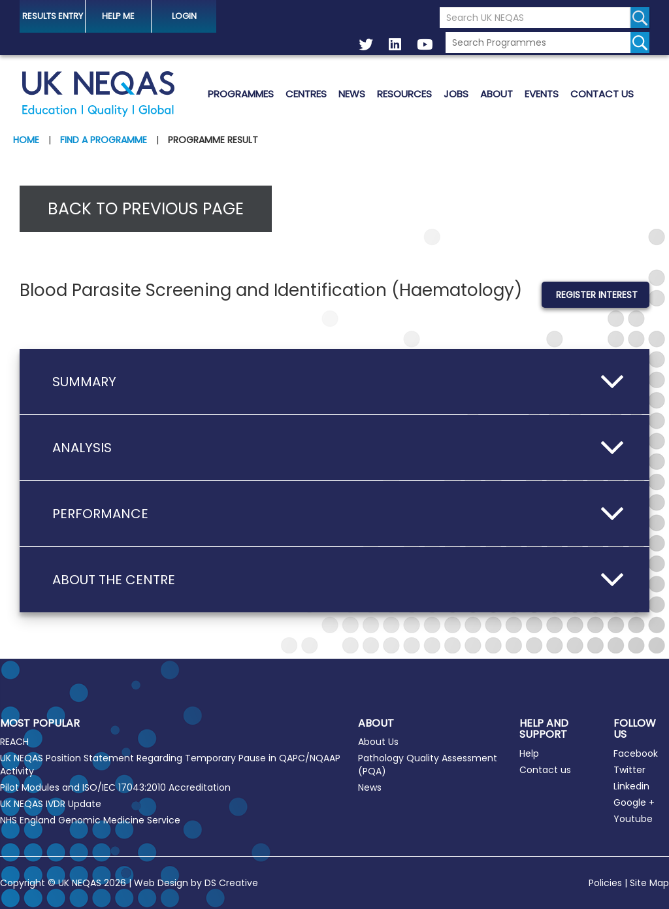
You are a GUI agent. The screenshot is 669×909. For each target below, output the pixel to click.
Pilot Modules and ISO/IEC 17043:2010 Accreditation (115, 787)
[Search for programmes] (639, 42)
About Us (378, 741)
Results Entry (52, 16)
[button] (334, 381)
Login (184, 16)
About (496, 94)
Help (529, 753)
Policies (605, 882)
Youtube (633, 818)
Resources (404, 94)
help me (118, 16)
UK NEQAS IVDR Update (50, 803)
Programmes (241, 94)
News (351, 94)
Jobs (456, 94)
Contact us (602, 94)
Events (542, 94)
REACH (14, 741)
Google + (634, 802)
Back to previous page (146, 208)
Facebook (635, 753)
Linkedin (631, 786)
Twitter (629, 769)
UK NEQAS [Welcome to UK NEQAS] (98, 94)
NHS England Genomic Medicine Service (90, 820)
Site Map (649, 882)
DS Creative (231, 882)
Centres (306, 94)
